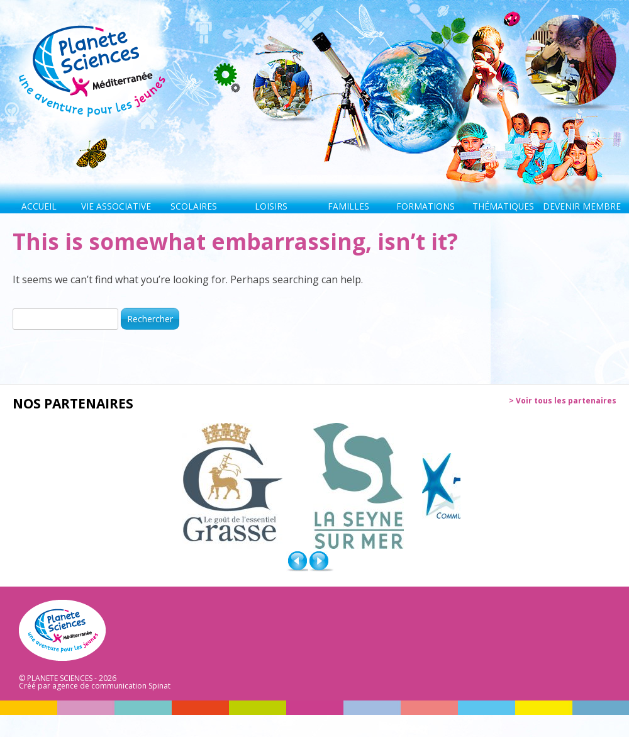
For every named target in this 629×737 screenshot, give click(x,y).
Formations (425, 206)
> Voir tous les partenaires (562, 401)
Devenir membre (580, 206)
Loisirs (271, 206)
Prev (298, 561)
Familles (348, 206)
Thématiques (503, 206)
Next (320, 561)
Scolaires (193, 206)
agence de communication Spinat (111, 685)
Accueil (39, 206)
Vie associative (116, 206)
